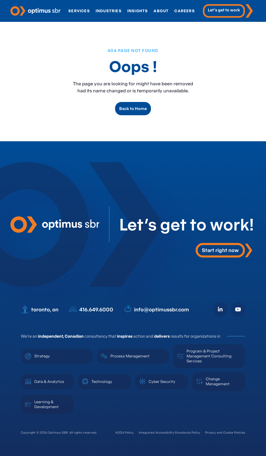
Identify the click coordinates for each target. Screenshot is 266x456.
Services (80, 10)
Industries (109, 10)
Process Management (130, 356)
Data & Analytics (49, 381)
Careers (185, 10)
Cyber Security (162, 381)
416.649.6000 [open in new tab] (91, 309)
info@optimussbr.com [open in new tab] (156, 309)
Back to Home (133, 108)
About (161, 10)
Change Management (218, 381)
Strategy (42, 356)
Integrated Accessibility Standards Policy (169, 432)
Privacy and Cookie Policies (225, 432)
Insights (138, 10)
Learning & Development (46, 404)
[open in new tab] (228, 11)
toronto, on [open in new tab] (39, 309)
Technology (101, 381)
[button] (224, 250)
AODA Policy (124, 432)
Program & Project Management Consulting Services (209, 356)
